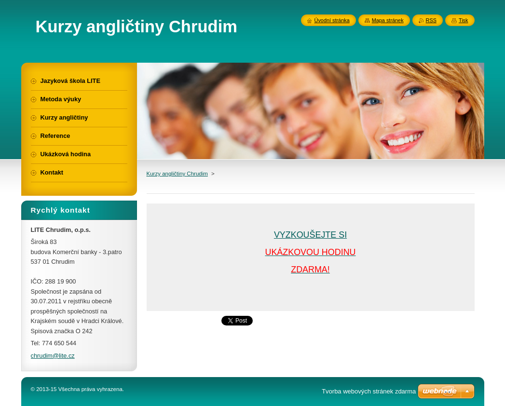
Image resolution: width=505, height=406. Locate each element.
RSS (431, 20)
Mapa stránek (388, 20)
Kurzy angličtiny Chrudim (177, 173)
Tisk (463, 20)
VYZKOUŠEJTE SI (310, 235)
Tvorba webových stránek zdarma (369, 391)
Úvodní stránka (332, 20)
